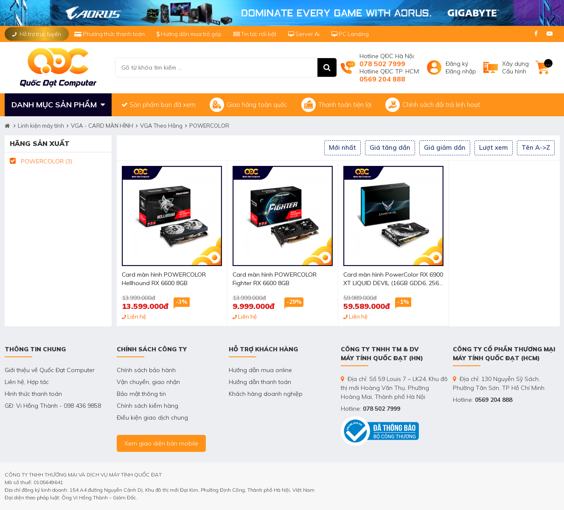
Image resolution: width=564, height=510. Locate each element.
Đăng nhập (461, 71)
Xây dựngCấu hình (515, 67)
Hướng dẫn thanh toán (260, 382)
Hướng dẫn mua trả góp (189, 34)
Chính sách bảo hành (146, 370)
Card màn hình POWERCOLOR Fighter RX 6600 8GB (275, 279)
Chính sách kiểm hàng (147, 405)
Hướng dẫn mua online (260, 370)
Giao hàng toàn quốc (248, 104)
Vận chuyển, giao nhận (148, 382)
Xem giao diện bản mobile (161, 443)
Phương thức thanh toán (110, 34)
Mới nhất (342, 147)
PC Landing (350, 34)
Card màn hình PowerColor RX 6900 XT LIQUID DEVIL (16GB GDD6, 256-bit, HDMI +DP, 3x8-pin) (393, 279)
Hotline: (370, 408)
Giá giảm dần (445, 147)
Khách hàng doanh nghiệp (266, 394)
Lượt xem (493, 147)
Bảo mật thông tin (141, 394)
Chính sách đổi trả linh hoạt (432, 104)
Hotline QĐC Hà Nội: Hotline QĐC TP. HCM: (389, 67)
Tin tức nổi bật (254, 34)
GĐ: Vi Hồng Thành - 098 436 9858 (53, 405)
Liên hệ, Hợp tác (27, 382)
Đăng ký (457, 63)
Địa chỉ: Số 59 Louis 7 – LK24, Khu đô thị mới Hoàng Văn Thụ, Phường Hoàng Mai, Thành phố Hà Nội (394, 388)
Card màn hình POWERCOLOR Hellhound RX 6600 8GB (164, 279)
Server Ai (304, 34)
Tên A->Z (536, 147)
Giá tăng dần (390, 147)
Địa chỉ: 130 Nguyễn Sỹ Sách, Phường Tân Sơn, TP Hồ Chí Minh (498, 383)
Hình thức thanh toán (33, 394)
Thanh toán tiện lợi (336, 104)
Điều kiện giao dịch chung (152, 417)
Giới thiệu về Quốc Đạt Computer (50, 370)
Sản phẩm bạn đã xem (158, 105)
